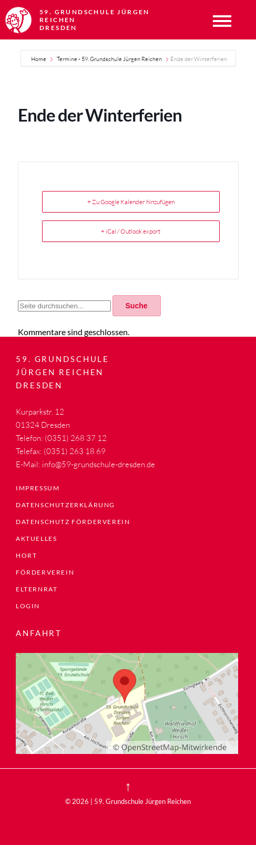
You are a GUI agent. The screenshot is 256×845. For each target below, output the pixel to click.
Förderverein (45, 572)
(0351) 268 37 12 (76, 438)
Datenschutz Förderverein (73, 522)
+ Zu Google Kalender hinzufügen (131, 202)
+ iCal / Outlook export (130, 231)
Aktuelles (36, 538)
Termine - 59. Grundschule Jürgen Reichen (109, 59)
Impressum (37, 488)
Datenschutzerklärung (65, 505)
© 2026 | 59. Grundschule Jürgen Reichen (128, 801)
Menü (221, 21)
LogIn (28, 606)
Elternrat (36, 589)
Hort (26, 555)
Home (39, 59)
